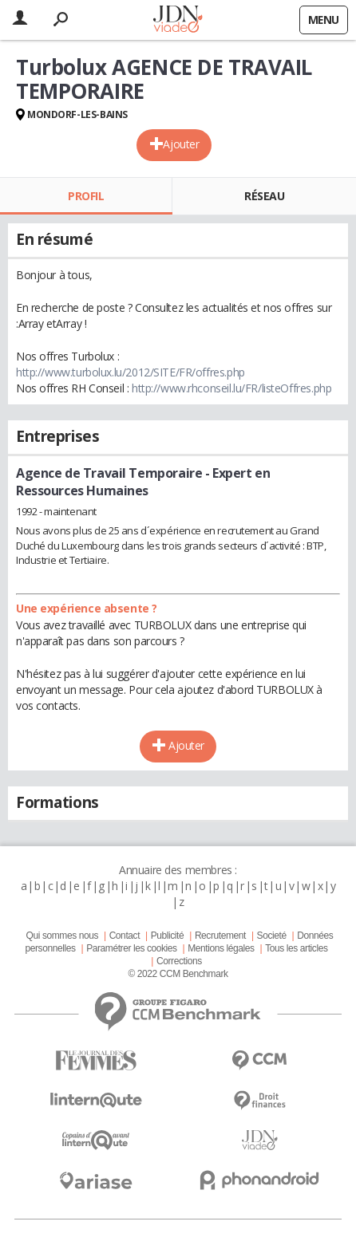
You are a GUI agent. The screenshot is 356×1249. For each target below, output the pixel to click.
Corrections (179, 961)
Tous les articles (296, 948)
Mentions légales (221, 948)
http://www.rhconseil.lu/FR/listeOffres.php (231, 388)
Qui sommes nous (62, 935)
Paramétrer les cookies (131, 948)
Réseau (264, 195)
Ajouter (181, 144)
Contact (124, 935)
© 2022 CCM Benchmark (177, 973)
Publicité (167, 935)
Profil (86, 195)
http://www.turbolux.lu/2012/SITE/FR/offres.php (130, 372)
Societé (272, 935)
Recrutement (220, 935)
